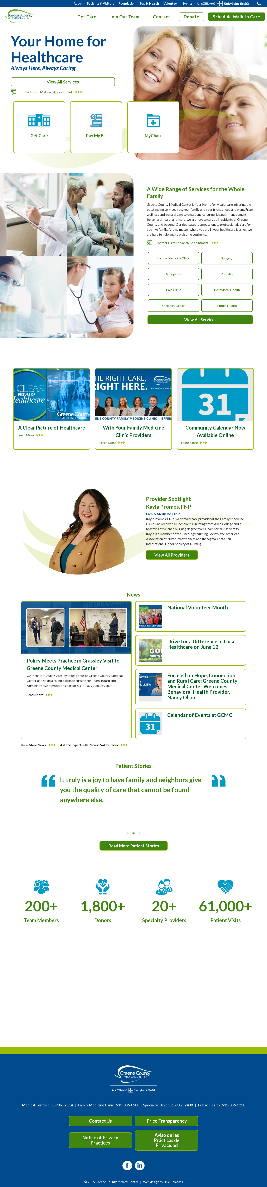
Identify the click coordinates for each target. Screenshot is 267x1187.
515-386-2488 (181, 1105)
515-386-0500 (127, 1105)
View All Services (63, 81)
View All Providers (171, 554)
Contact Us (100, 1121)
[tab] (127, 833)
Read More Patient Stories (133, 845)
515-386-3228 (233, 1105)
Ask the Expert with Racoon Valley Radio (94, 745)
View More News (38, 745)
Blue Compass (173, 1182)
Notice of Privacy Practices (100, 1140)
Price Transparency (167, 1121)
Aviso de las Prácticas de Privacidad (167, 1140)
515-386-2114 (61, 1105)
